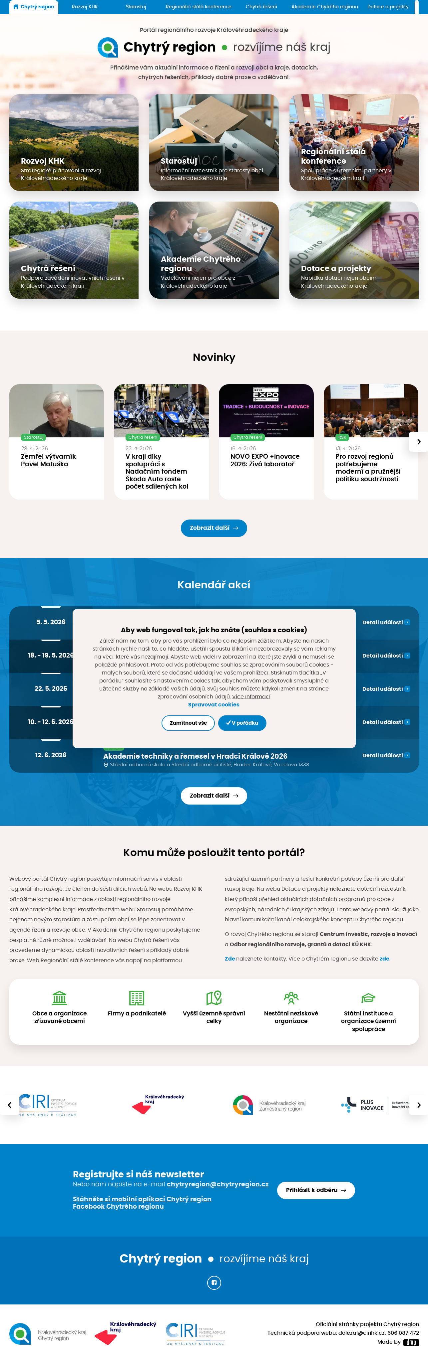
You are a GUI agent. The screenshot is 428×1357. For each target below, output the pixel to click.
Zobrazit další (209, 528)
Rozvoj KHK (85, 6)
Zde (230, 959)
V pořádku (242, 722)
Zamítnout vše (188, 722)
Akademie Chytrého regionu (324, 6)
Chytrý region (33, 6)
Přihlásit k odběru (311, 1190)
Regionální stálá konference (198, 6)
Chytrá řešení (261, 6)
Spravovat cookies (213, 704)
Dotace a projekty (388, 6)
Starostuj (136, 6)
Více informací (251, 696)
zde (384, 959)
